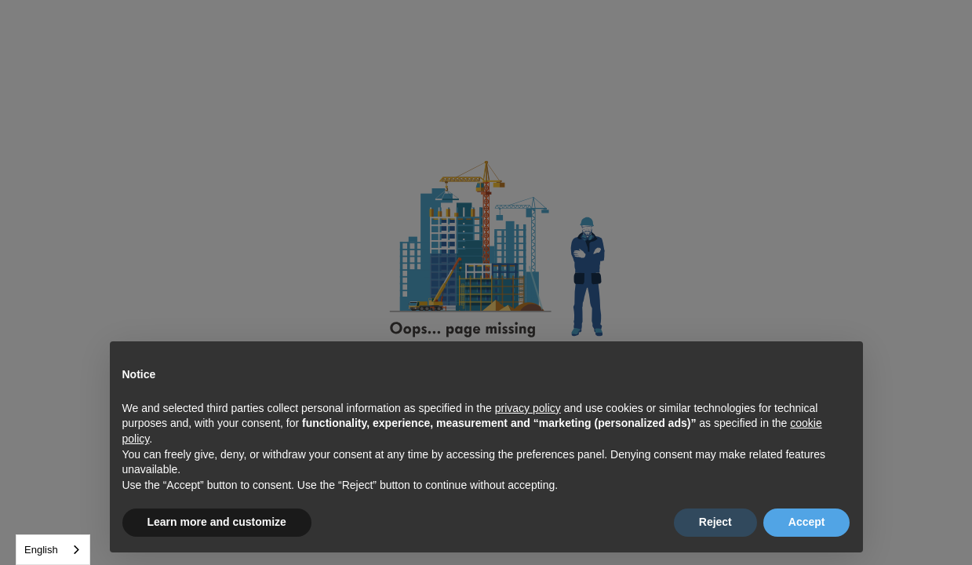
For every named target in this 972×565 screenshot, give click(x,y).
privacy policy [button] (528, 408)
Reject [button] (715, 522)
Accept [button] (806, 522)
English (41, 550)
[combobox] (53, 549)
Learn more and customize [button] (216, 522)
